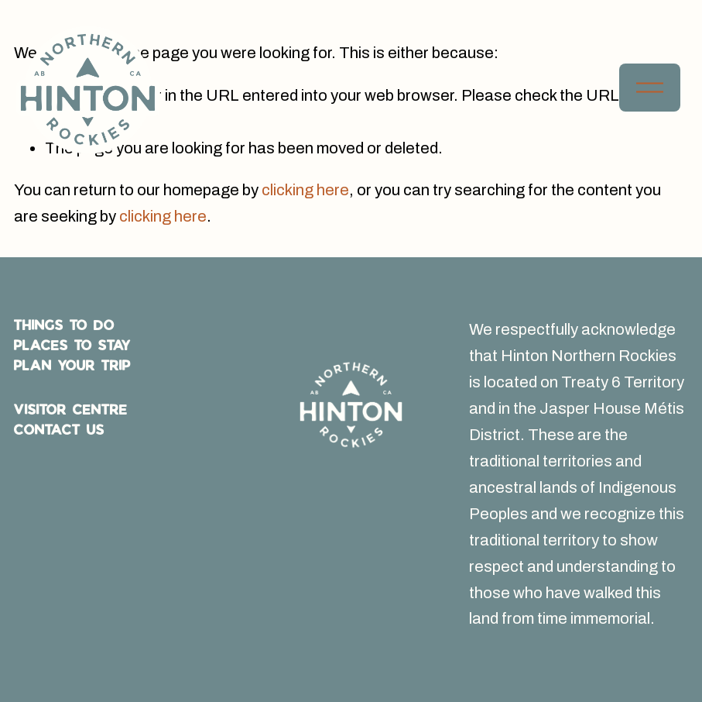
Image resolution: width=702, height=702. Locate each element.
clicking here (305, 189)
